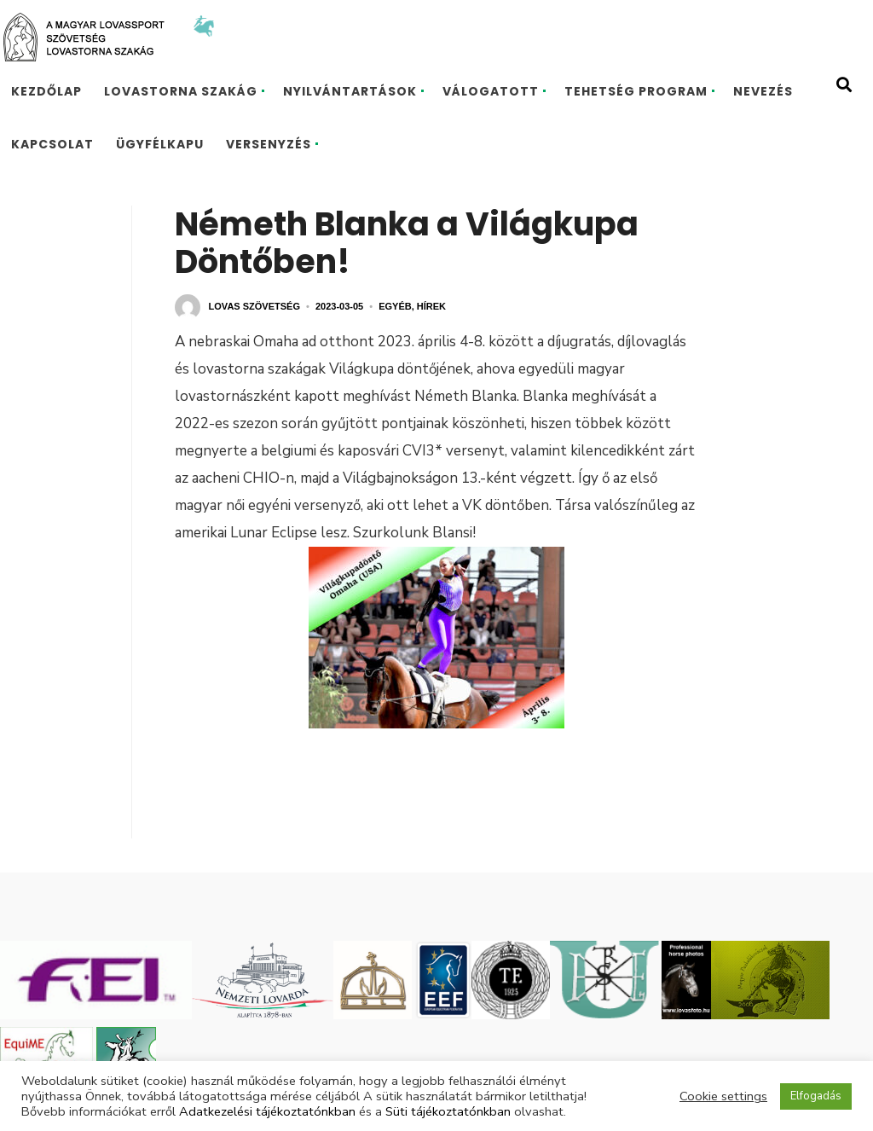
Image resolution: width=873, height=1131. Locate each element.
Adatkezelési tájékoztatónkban (267, 1111)
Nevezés (763, 91)
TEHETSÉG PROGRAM (636, 91)
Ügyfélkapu (160, 144)
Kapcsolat (52, 144)
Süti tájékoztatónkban (448, 1111)
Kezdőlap (46, 91)
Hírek (431, 306)
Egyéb (395, 306)
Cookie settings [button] (723, 1096)
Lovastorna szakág (180, 91)
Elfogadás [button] (815, 1096)
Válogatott (490, 91)
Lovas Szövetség (254, 306)
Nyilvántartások (350, 91)
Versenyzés (268, 144)
